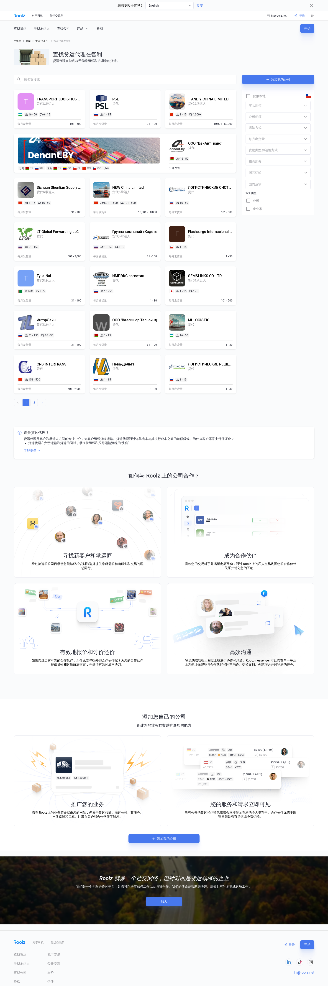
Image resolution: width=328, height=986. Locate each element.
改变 (200, 5)
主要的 (17, 41)
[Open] (306, 172)
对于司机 (37, 15)
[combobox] (169, 5)
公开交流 (53, 963)
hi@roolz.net (277, 15)
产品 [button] (83, 28)
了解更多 (32, 450)
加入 (164, 901)
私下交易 (53, 954)
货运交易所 (56, 15)
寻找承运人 (42, 28)
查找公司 (63, 28)
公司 (28, 41)
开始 (307, 28)
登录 (289, 945)
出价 (50, 972)
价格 (100, 28)
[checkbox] (256, 96)
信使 (50, 981)
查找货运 (20, 28)
